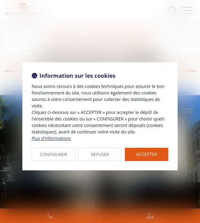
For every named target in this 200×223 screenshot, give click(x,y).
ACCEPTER (146, 154)
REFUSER (100, 154)
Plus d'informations (51, 138)
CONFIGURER (53, 154)
